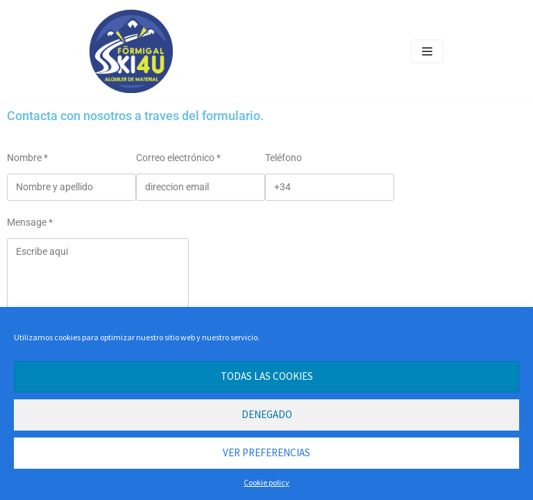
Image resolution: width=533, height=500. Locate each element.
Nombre (27, 157)
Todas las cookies (267, 376)
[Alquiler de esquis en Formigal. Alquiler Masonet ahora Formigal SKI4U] (131, 51)
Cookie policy (266, 482)
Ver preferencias (266, 452)
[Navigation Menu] (427, 51)
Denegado (267, 414)
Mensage (30, 222)
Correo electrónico (178, 157)
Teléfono (283, 157)
